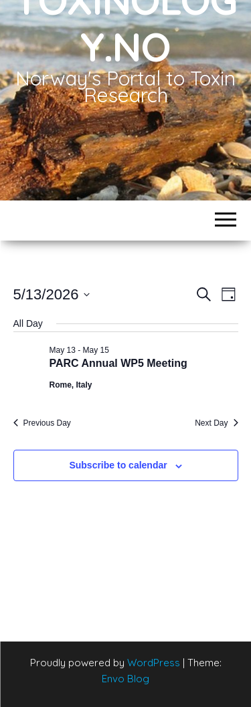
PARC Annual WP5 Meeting (118, 363)
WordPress (153, 662)
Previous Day (42, 423)
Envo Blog (125, 678)
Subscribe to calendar (118, 465)
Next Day (216, 423)
